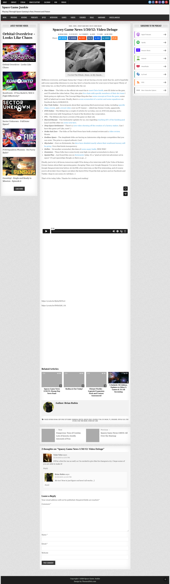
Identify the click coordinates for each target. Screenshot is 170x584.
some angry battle (88, 149)
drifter (80, 419)
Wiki (55, 2)
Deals (92, 17)
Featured (83, 17)
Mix (114, 38)
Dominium (75, 419)
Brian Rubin (63, 34)
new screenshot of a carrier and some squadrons (100, 99)
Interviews (54, 17)
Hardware (101, 17)
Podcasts (34, 17)
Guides (64, 17)
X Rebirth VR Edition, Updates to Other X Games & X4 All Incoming (118, 388)
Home (70, 26)
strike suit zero (93, 421)
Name (45, 535)
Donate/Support (34, 2)
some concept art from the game (105, 96)
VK (90, 38)
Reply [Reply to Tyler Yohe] (45, 468)
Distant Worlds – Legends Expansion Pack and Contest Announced (96, 392)
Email (45, 544)
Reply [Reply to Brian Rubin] (47, 485)
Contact (13, 2)
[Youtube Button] (156, 2)
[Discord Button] (163, 2)
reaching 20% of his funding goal (111, 120)
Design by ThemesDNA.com (85, 581)
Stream (22, 2)
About (5, 2)
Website (45, 553)
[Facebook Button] (153, 2)
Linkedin (106, 38)
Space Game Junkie (15, 7)
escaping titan (97, 419)
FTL (110, 419)
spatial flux (121, 419)
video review (114, 131)
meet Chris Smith (96, 90)
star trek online (82, 421)
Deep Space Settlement (64, 419)
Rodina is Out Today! (74, 389)
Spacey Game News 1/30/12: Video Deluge (85, 29)
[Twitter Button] (149, 2)
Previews (14, 17)
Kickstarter (79, 155)
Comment (46, 504)
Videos (73, 17)
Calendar (47, 2)
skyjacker (114, 419)
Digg (97, 38)
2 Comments (84, 34)
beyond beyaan (53, 419)
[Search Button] (166, 2)
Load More (19, 188)
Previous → (105, 430)
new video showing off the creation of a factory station (95, 126)
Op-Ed (44, 17)
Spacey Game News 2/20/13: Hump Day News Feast (52, 391)
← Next (59, 430)
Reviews (24, 17)
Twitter (62, 38)
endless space (88, 419)
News (4, 17)
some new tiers (69, 123)
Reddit (82, 38)
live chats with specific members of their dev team (103, 93)
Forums (63, 2)
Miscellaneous (114, 17)
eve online (105, 419)
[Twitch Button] (159, 2)
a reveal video (65, 108)
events (52, 108)
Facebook (72, 38)
